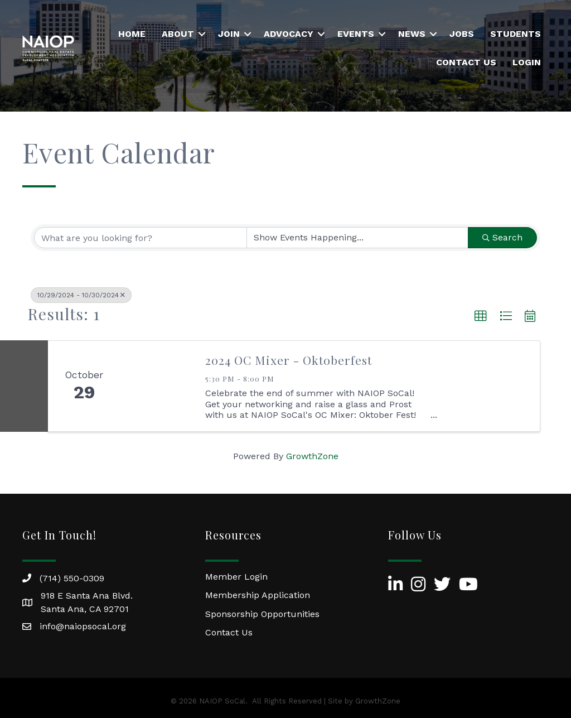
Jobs (461, 33)
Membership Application (257, 595)
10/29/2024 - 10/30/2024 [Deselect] (81, 295)
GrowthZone (312, 456)
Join (229, 33)
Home (132, 33)
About (178, 33)
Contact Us (466, 62)
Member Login (236, 576)
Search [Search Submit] (502, 237)
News (411, 33)
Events (355, 33)
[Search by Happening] (357, 237)
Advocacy (288, 33)
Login (526, 62)
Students (515, 33)
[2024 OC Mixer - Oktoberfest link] (157, 386)
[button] (481, 316)
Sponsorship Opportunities (262, 614)
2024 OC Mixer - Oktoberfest (288, 360)
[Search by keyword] (140, 237)
